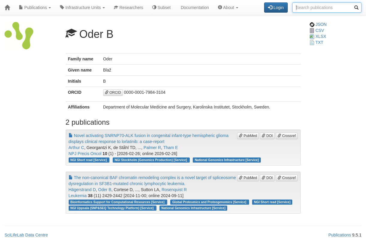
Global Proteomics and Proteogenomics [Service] (209, 202)
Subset (161, 7)
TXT (316, 42)
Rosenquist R (174, 189)
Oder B (104, 189)
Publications (35, 7)
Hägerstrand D (82, 189)
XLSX (318, 36)
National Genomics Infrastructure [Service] (227, 160)
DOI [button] (267, 136)
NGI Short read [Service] (89, 160)
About (228, 7)
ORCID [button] (113, 92)
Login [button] (276, 7)
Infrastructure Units (82, 7)
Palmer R (152, 147)
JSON (318, 24)
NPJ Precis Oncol (85, 153)
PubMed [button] (248, 136)
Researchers (128, 7)
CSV (317, 30)
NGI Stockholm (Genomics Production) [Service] (151, 160)
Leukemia (78, 195)
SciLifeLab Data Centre (26, 235)
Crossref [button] (287, 136)
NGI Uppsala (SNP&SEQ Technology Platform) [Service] (112, 208)
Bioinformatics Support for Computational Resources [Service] (117, 202)
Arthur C (76, 147)
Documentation (194, 7)
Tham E (170, 147)
